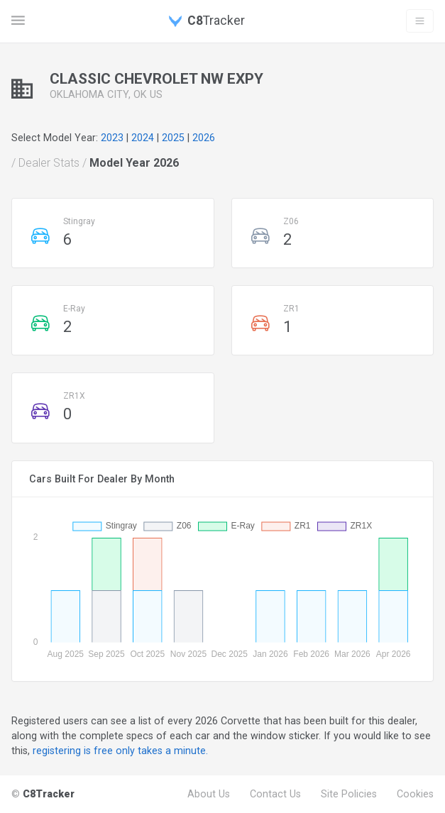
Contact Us (275, 794)
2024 (142, 137)
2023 (112, 137)
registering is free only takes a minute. (120, 750)
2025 (173, 137)
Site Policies (349, 794)
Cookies (415, 794)
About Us (208, 794)
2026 (203, 137)
